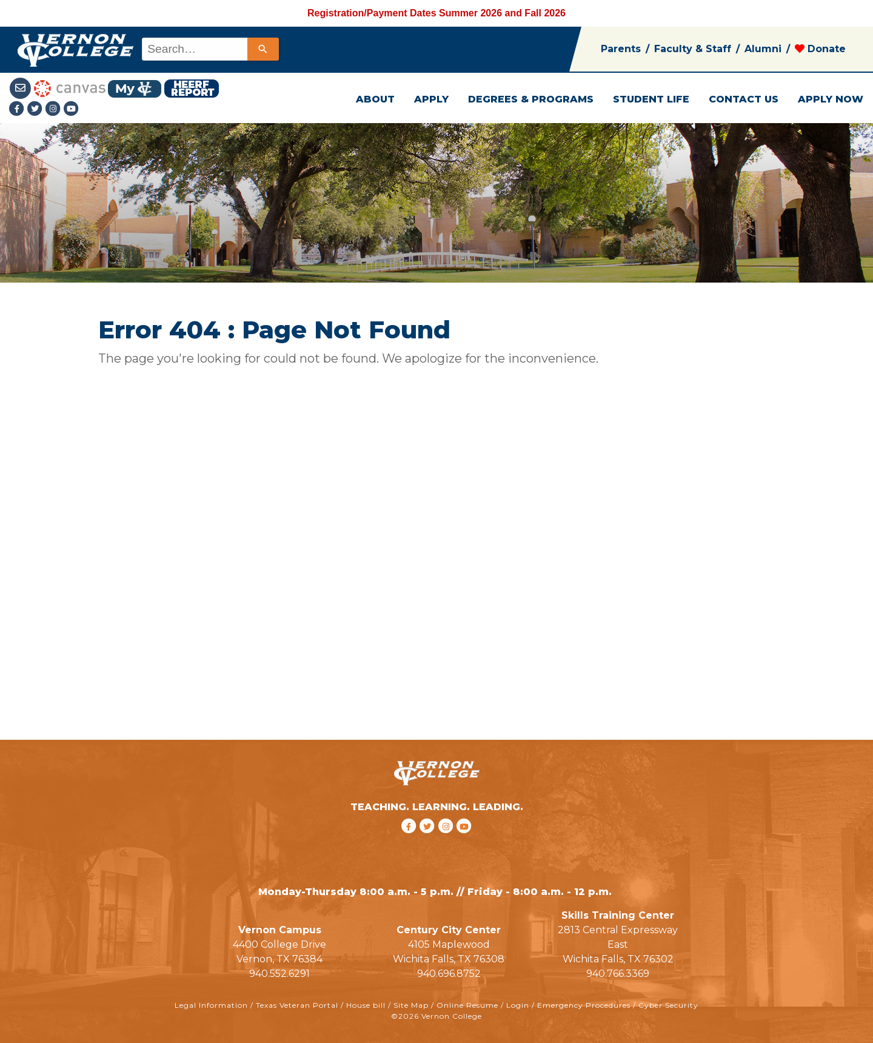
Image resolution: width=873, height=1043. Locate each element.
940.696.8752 (449, 973)
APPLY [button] (431, 99)
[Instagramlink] (54, 109)
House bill (366, 1005)
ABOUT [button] (375, 99)
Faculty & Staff (692, 49)
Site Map (411, 1005)
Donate (820, 49)
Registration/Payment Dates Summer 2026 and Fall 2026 (436, 13)
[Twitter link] (36, 109)
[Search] (263, 49)
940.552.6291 (279, 973)
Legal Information (211, 1005)
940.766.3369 (617, 973)
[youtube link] (71, 109)
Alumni (762, 49)
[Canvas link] (69, 87)
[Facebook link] (18, 109)
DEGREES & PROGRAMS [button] (531, 99)
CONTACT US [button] (743, 99)
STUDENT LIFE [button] (651, 99)
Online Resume (467, 1005)
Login (517, 1005)
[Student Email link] (21, 87)
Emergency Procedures (583, 1005)
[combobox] (209, 49)
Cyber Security (668, 1005)
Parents (621, 49)
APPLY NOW (830, 99)
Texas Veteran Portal (297, 1005)
